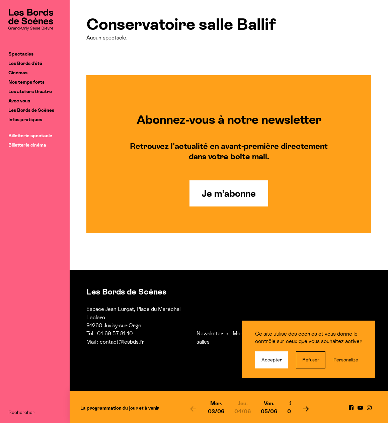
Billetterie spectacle (30, 135)
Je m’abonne (229, 193)
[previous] (192, 408)
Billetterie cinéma (27, 145)
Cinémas (17, 72)
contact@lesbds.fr (122, 342)
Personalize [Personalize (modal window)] (345, 359)
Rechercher (21, 412)
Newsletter (210, 333)
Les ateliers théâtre (30, 91)
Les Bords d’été (25, 63)
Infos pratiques (25, 119)
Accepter (271, 359)
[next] (306, 408)
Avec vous (19, 100)
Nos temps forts (26, 82)
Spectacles (20, 54)
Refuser (310, 359)
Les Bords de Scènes (31, 110)
